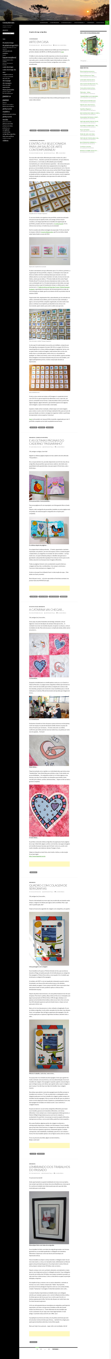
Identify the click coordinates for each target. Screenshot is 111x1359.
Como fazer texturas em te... (87, 79)
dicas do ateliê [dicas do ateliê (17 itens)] (6, 85)
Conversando (90, 22)
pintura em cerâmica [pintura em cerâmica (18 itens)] (8, 106)
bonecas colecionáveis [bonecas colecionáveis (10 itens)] (8, 63)
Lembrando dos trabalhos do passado (49, 1168)
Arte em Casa (38, 42)
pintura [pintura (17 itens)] (5, 102)
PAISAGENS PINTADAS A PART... (89, 117)
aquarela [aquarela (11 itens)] (5, 49)
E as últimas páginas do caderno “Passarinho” (46, 442)
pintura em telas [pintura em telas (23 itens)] (8, 126)
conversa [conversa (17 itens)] (10, 74)
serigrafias (65, 130)
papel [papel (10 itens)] (11, 93)
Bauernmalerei (44, 22)
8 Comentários (60, 447)
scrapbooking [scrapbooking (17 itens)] (6, 132)
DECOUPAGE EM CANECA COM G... (90, 113)
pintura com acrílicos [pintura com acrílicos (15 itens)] (8, 104)
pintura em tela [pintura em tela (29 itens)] (8, 124)
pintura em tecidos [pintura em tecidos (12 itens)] (7, 121)
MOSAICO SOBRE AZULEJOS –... (89, 150)
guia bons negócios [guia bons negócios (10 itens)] (7, 91)
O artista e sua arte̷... (85, 146)
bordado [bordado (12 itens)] (5, 64)
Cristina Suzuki (58, 223)
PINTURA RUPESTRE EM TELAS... (89, 121)
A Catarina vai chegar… (46, 609)
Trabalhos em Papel (42, 437)
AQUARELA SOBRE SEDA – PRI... (89, 125)
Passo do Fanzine (84, 129)
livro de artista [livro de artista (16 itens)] (6, 93)
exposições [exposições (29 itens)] (6, 87)
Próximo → (56, 1349)
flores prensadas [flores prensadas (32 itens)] (8, 90)
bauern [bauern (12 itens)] (4, 55)
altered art (34, 596)
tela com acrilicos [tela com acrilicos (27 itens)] (8, 136)
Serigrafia (41, 140)
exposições (34, 427)
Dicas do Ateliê (100, 22)
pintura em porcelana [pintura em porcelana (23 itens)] (9, 114)
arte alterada (43, 596)
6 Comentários (60, 891)
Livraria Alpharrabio (47, 232)
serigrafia (41, 427)
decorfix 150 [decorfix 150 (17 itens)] (6, 78)
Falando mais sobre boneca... (87, 104)
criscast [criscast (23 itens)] (10, 76)
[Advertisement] (49, 588)
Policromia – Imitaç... (85, 92)
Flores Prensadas (54, 22)
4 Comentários (62, 613)
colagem (33, 1153)
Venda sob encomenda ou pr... (88, 100)
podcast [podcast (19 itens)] (5, 128)
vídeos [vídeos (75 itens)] (5, 140)
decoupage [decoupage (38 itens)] (7, 81)
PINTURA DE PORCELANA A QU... (89, 138)
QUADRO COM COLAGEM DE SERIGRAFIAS (48, 887)
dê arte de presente (43, 130)
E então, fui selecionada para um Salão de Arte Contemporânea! (47, 146)
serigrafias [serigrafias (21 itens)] (12, 134)
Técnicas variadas (79, 22)
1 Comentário (61, 153)
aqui (62, 52)
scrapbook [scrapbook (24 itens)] (6, 130)
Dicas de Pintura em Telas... (87, 75)
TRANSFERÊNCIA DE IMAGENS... (89, 96)
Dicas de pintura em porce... (87, 71)
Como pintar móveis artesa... (87, 88)
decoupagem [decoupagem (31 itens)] (7, 83)
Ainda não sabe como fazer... (87, 134)
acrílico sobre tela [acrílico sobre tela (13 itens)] (7, 47)
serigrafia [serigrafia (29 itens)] (6, 134)
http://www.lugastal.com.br (37, 856)
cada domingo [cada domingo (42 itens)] (8, 67)
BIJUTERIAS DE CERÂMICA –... (88, 142)
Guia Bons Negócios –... (86, 109)
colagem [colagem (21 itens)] (5, 74)
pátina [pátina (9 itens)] (8, 128)
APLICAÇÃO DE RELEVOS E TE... (89, 84)
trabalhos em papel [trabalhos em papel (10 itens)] (7, 138)
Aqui (30, 419)
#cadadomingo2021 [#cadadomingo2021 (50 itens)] (10, 45)
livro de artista (54, 596)
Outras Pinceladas (66, 22)
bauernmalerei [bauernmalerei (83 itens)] (9, 57)
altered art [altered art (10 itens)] (13, 47)
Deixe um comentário (60, 45)
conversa (33, 130)
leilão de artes (55, 130)
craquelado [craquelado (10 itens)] (5, 76)
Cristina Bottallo (8, 23)
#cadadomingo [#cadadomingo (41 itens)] (8, 43)
